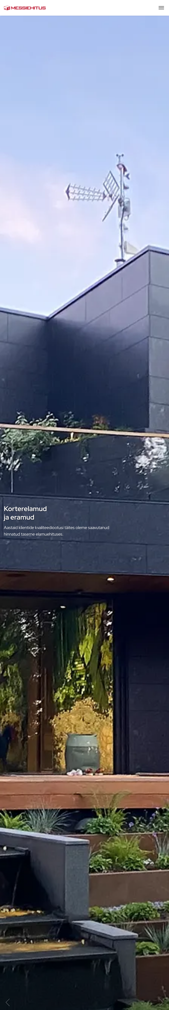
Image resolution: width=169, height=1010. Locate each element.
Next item (161, 1002)
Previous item (8, 1002)
